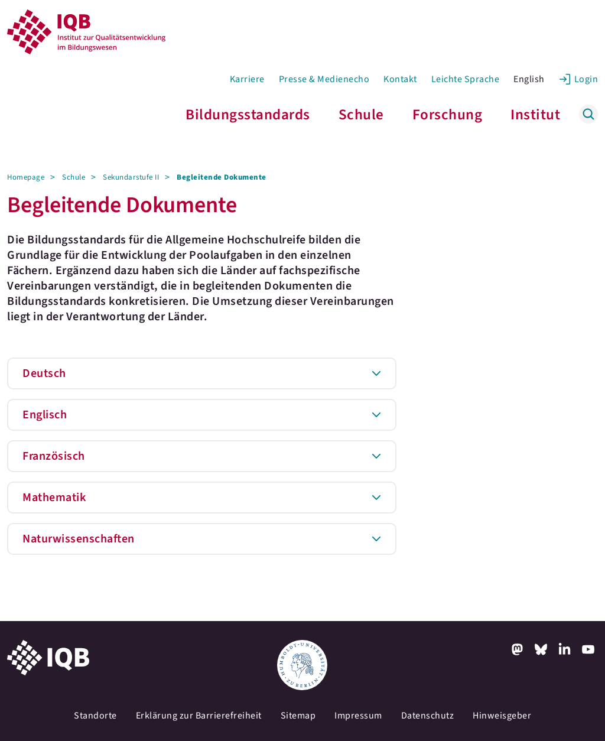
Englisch (44, 415)
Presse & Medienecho (324, 79)
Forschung (447, 114)
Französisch (53, 456)
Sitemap (298, 715)
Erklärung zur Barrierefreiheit (199, 715)
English (529, 79)
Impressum (358, 715)
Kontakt (400, 79)
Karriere (247, 79)
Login (586, 79)
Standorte (95, 715)
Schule (361, 114)
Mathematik (54, 497)
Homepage (25, 177)
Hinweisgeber (502, 715)
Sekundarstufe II (131, 177)
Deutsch (44, 373)
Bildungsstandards (248, 114)
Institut (535, 114)
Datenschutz (427, 715)
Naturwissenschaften (78, 539)
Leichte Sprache (465, 79)
